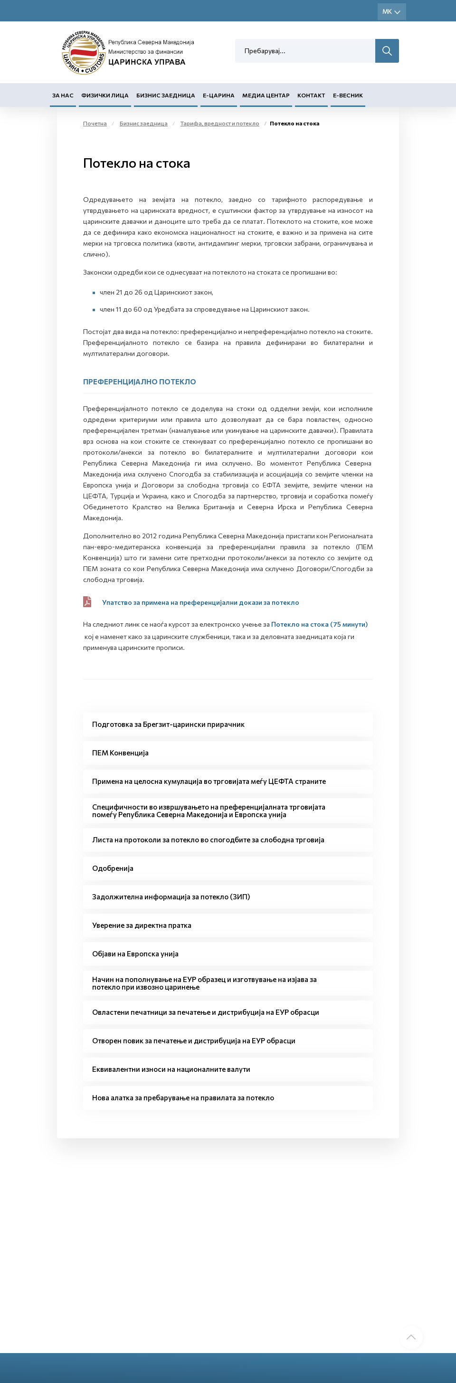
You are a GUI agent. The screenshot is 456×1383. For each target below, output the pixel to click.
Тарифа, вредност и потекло (219, 123)
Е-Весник (348, 95)
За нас (63, 95)
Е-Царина (219, 95)
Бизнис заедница (165, 95)
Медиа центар (266, 95)
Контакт (311, 95)
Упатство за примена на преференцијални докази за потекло (200, 602)
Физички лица (105, 95)
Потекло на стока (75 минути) (319, 624)
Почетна (95, 123)
